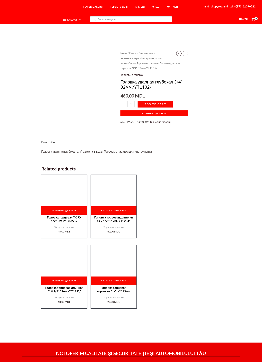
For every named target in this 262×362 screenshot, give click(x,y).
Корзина (202, 320)
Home (124, 53)
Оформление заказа (166, 315)
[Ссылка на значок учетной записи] (243, 19)
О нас (200, 315)
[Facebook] (174, 356)
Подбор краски (206, 331)
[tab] (49, 142)
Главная (202, 310)
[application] (78, 18)
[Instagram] (182, 356)
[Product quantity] (131, 104)
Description (49, 142)
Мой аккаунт (161, 325)
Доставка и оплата (165, 320)
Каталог (134, 53)
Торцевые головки (148, 63)
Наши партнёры (207, 326)
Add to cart (155, 104)
